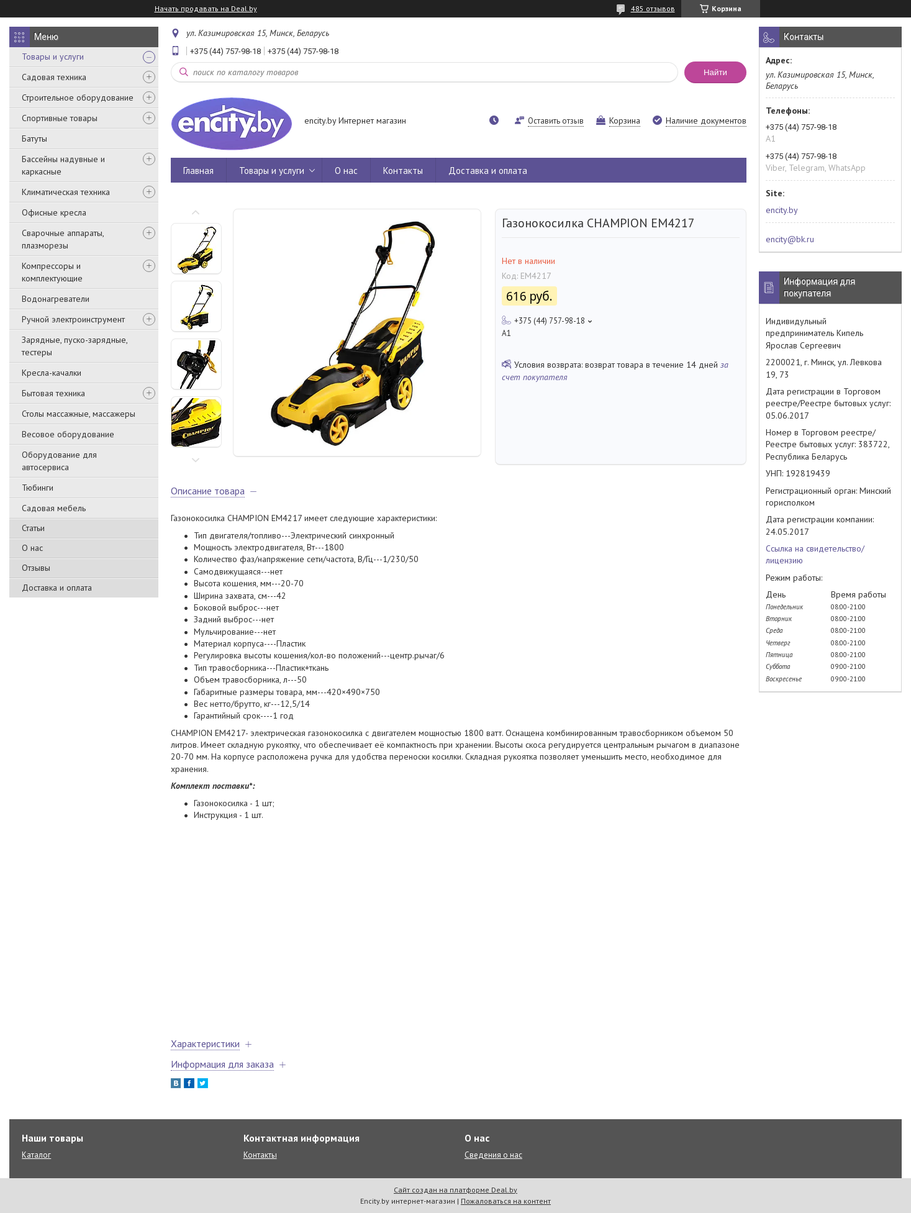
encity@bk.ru (790, 239)
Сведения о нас (493, 1155)
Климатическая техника (66, 192)
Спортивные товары (59, 118)
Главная (198, 170)
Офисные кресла (54, 212)
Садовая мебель (54, 508)
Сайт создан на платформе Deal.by (455, 1189)
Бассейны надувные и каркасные (63, 165)
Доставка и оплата (57, 587)
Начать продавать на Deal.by (206, 8)
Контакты (403, 170)
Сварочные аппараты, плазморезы (63, 239)
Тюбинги (37, 487)
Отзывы (36, 567)
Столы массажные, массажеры (78, 413)
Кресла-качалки (51, 372)
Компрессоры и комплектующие (52, 272)
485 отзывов (653, 8)
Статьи (33, 528)
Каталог (36, 1155)
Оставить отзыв (556, 121)
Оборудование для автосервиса (59, 461)
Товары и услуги (53, 56)
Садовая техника (54, 77)
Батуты (34, 138)
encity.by (782, 210)
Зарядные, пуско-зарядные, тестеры (74, 346)
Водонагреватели (55, 298)
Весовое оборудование (68, 434)
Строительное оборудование (78, 97)
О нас (32, 547)
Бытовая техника (53, 393)
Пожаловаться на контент (506, 1201)
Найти (715, 72)
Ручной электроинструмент (73, 319)
